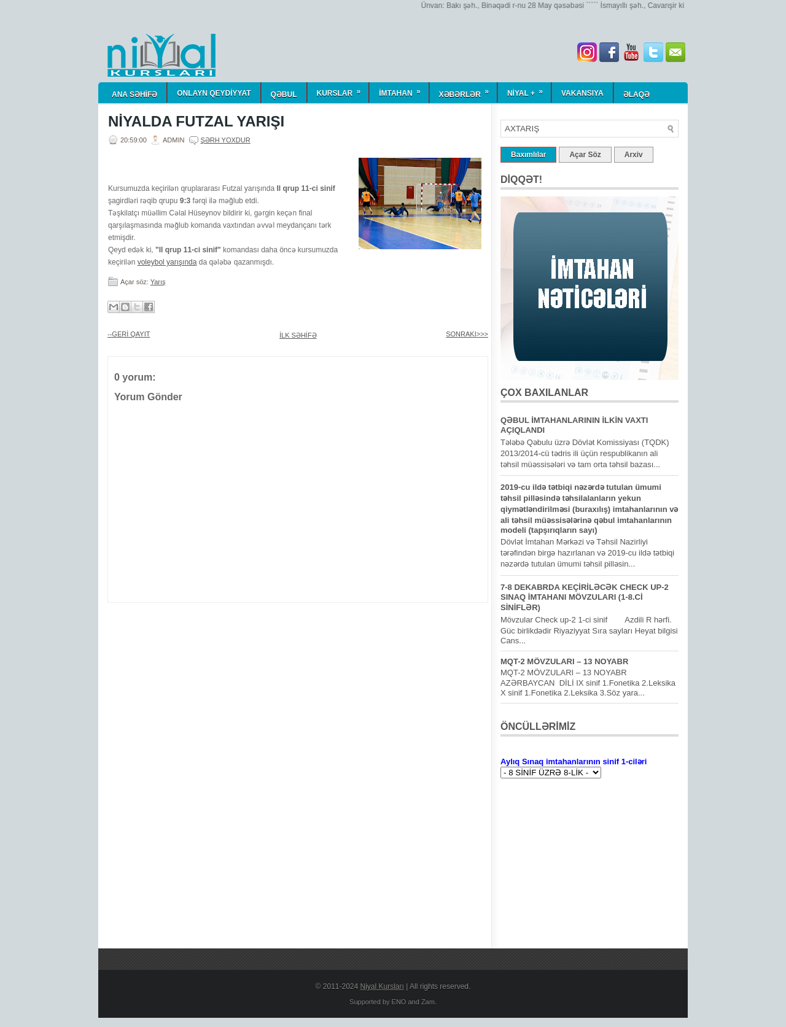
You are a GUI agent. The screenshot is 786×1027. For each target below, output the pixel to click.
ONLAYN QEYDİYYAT (214, 93)
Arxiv (634, 154)
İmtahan (403, 90)
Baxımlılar (528, 154)
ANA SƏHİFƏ (134, 94)
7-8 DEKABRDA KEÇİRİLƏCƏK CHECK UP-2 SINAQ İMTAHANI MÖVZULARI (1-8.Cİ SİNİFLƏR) (584, 597)
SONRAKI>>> (467, 334)
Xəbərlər (468, 90)
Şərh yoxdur (226, 140)
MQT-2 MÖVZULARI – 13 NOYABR (564, 661)
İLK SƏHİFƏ (298, 335)
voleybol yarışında (167, 262)
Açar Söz (585, 154)
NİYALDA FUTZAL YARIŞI (196, 121)
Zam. (429, 1002)
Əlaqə (636, 94)
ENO (399, 1002)
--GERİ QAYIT (128, 334)
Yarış (158, 281)
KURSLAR (343, 90)
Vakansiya (582, 93)
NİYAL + (529, 90)
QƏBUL (284, 94)
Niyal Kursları (382, 986)
